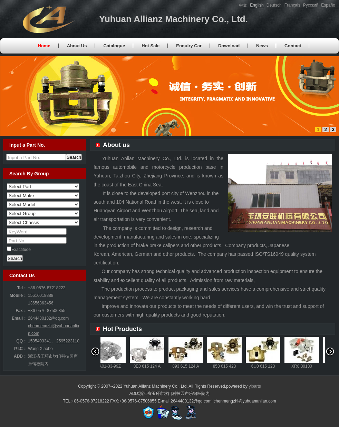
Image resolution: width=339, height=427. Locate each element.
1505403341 (39, 341)
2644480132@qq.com (48, 318)
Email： (19, 318)
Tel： (22, 287)
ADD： (20, 356)
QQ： (21, 341)
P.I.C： (20, 348)
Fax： (21, 310)
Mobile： (18, 295)
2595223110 (67, 341)
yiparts (255, 386)
